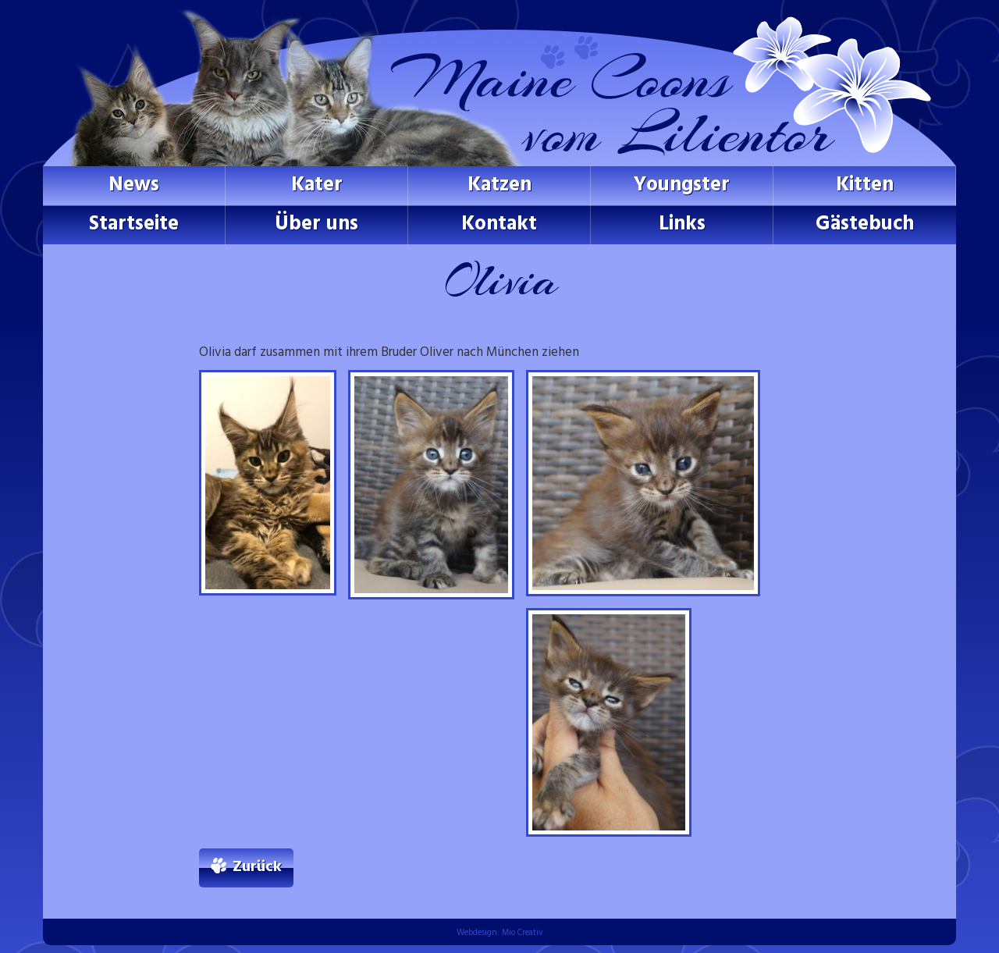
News (133, 185)
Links (682, 224)
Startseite (134, 224)
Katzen (499, 185)
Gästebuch (865, 224)
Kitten (865, 185)
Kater (317, 185)
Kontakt (499, 224)
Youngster (682, 185)
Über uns (316, 224)
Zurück (257, 867)
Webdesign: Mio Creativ (500, 933)
